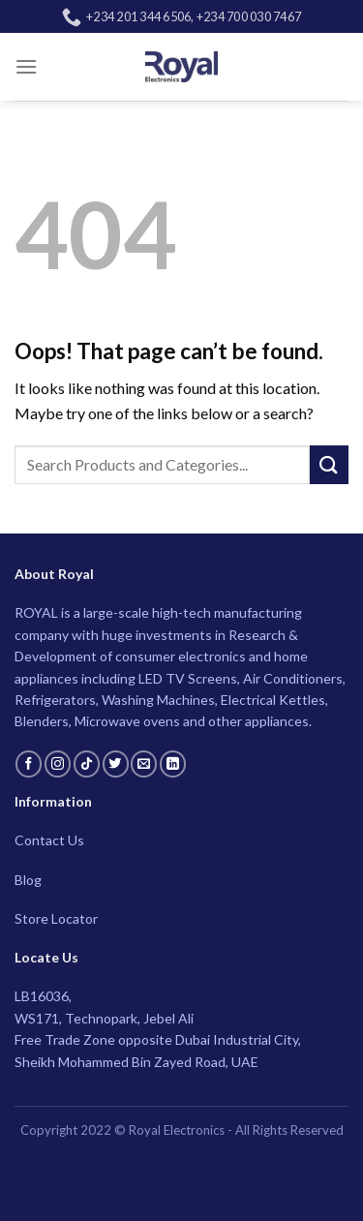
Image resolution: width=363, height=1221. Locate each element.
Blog (28, 879)
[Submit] (329, 464)
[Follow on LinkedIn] (173, 764)
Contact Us (49, 840)
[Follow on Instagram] (58, 764)
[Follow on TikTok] (87, 764)
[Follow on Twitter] (116, 764)
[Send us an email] (144, 764)
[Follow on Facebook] (28, 764)
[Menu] (26, 66)
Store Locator (56, 918)
